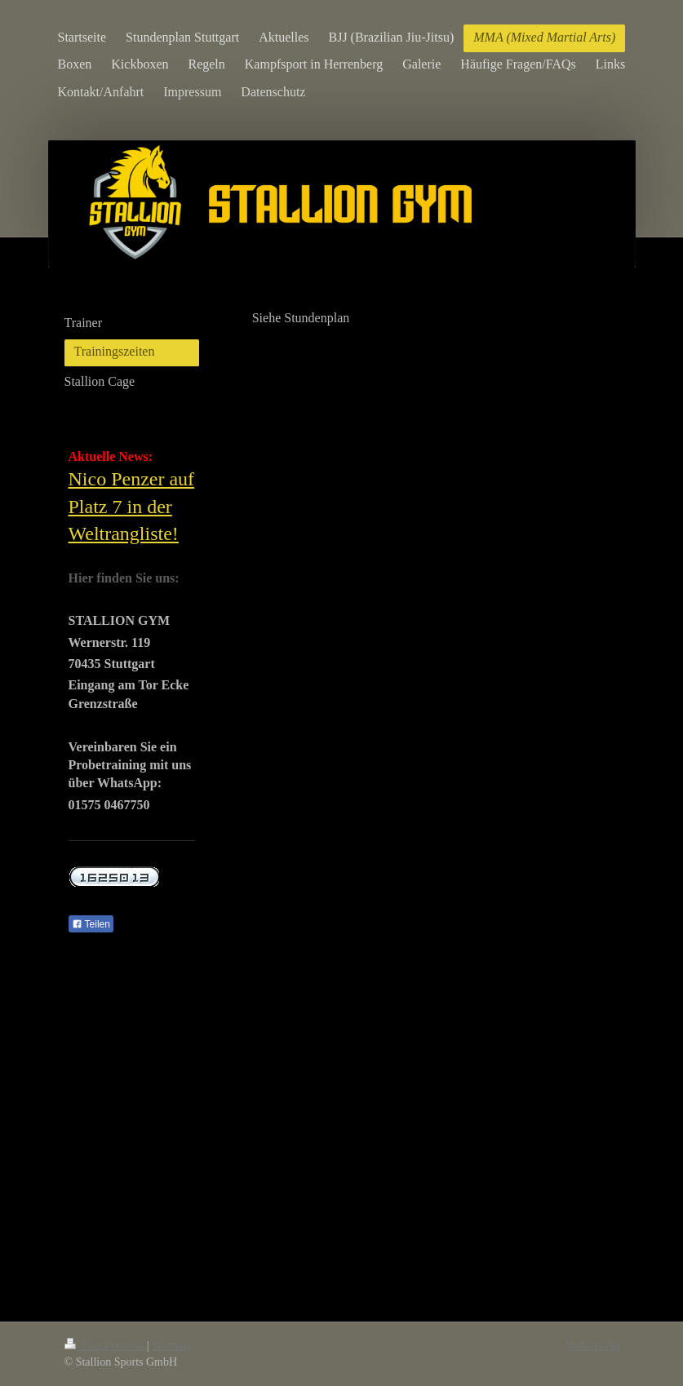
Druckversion (105, 1346)
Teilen (91, 924)
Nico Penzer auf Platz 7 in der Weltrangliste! (132, 506)
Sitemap (170, 1346)
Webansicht (592, 1346)
